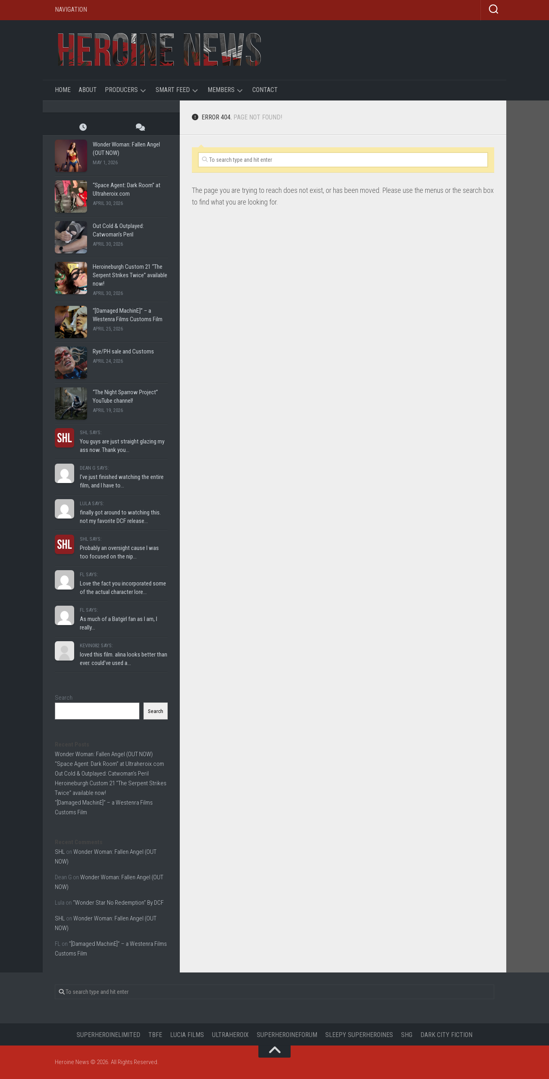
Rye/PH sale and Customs (123, 351)
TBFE (155, 1035)
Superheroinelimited (108, 1035)
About (88, 90)
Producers (121, 90)
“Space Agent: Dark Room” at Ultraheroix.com (109, 763)
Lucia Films (187, 1035)
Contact (265, 90)
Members (221, 90)
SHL (60, 851)
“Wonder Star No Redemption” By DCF (118, 902)
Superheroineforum (287, 1035)
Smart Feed (173, 90)
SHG (406, 1035)
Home (63, 90)
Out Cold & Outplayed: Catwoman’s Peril (102, 773)
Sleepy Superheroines (359, 1035)
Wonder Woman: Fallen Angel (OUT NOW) (104, 754)
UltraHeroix (230, 1035)
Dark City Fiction (446, 1035)
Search (64, 697)
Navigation (71, 9)
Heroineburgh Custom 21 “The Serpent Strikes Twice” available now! (130, 275)
